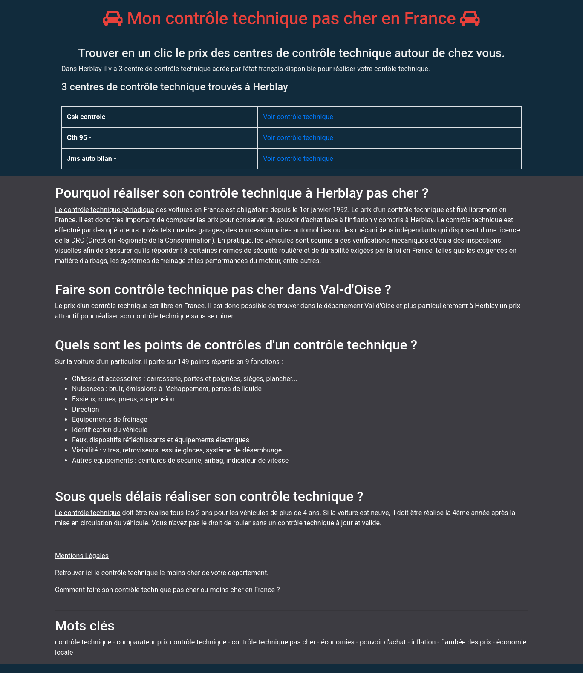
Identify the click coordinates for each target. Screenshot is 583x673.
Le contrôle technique (87, 513)
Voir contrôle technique (298, 117)
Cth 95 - (79, 138)
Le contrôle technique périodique (104, 210)
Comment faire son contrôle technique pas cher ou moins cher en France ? (167, 590)
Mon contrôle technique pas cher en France (291, 19)
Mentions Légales (82, 556)
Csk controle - (88, 117)
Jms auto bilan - (91, 159)
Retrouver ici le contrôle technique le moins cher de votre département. (161, 573)
